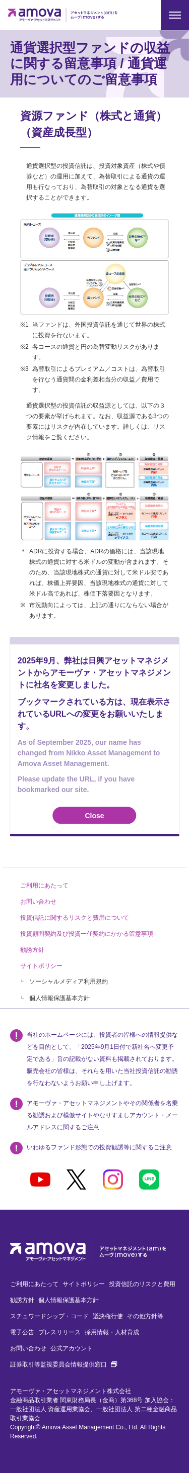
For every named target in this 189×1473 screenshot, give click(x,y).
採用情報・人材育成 (112, 1332)
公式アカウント (71, 1348)
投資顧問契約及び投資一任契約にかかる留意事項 (86, 933)
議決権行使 (108, 1316)
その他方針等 (145, 1316)
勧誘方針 (32, 949)
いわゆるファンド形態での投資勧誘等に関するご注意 (99, 1147)
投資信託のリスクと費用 (142, 1284)
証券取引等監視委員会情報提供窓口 (63, 1364)
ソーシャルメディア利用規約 (68, 981)
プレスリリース (59, 1332)
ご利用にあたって (44, 885)
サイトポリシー (41, 965)
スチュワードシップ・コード (49, 1316)
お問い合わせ (38, 901)
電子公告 (22, 1332)
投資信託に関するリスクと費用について (74, 917)
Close (94, 815)
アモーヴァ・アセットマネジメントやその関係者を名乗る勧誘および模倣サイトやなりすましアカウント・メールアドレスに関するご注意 (102, 1115)
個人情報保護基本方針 (59, 998)
